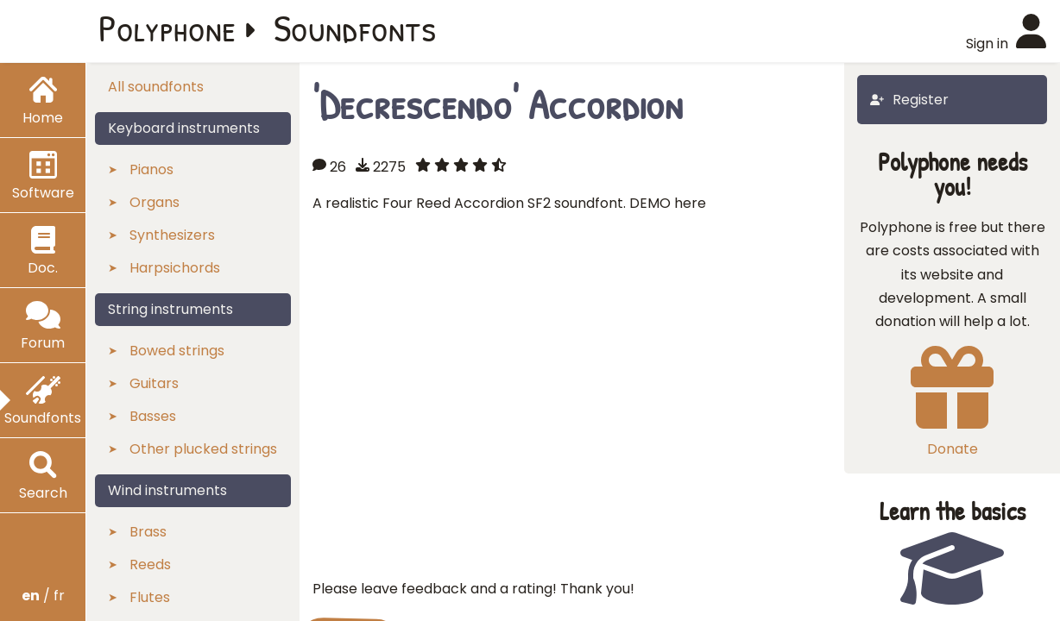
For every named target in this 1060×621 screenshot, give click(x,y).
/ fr (43, 595)
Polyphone (167, 27)
